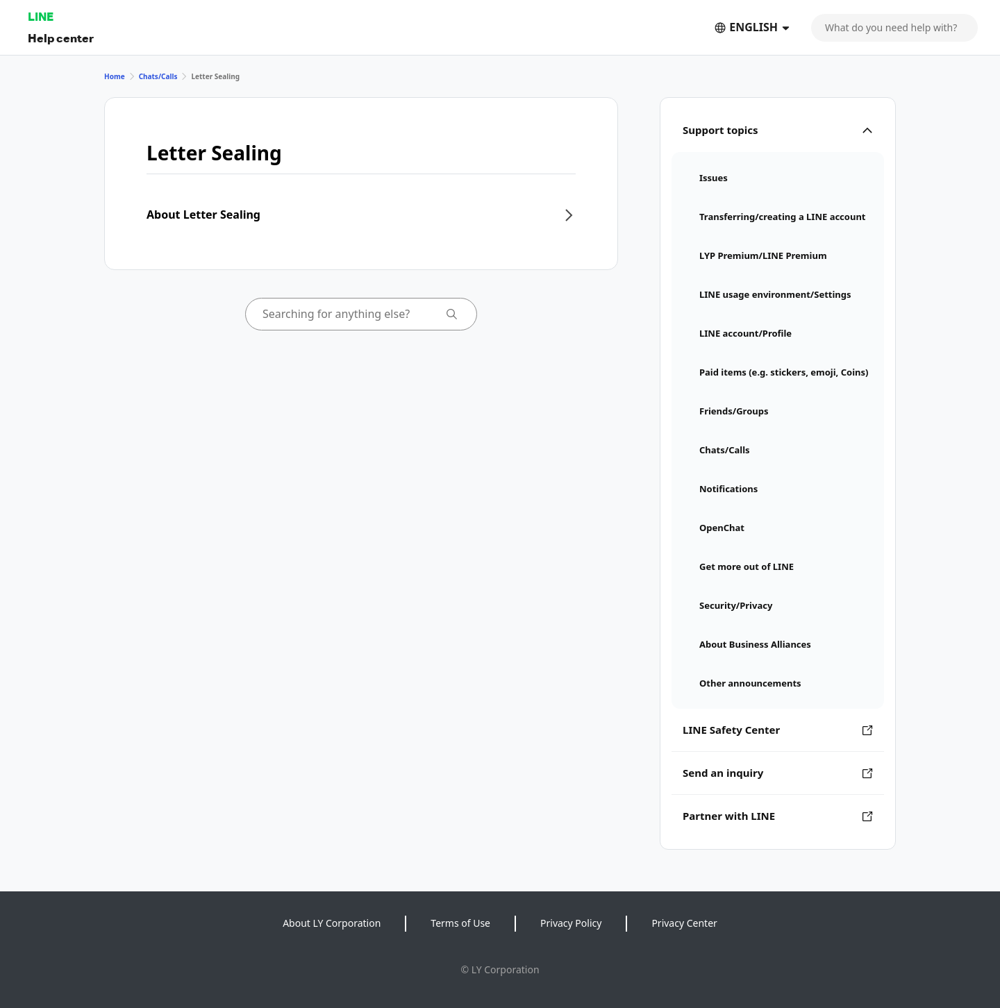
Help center (61, 38)
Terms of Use (460, 923)
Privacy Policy (570, 923)
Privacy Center (684, 923)
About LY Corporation (332, 923)
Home (114, 76)
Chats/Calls (158, 76)
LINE (40, 16)
